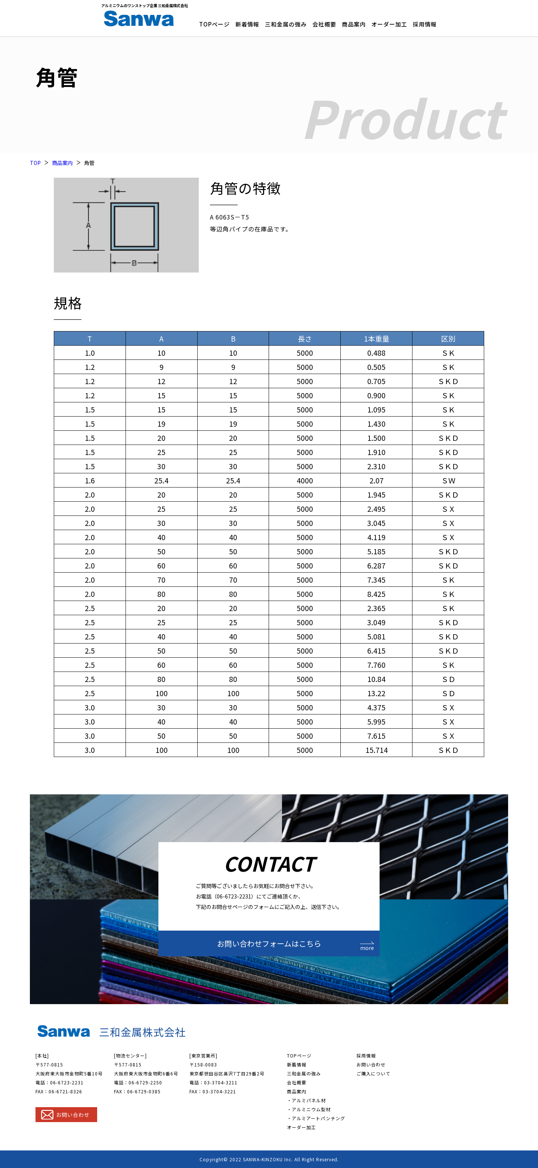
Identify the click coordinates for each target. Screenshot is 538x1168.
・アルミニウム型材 (309, 1109)
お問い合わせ (371, 1064)
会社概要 (324, 24)
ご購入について (373, 1073)
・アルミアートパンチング (316, 1118)
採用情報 (425, 24)
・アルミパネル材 (306, 1100)
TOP (35, 162)
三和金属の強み (286, 24)
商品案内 (354, 24)
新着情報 (247, 24)
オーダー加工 (389, 24)
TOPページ (214, 24)
